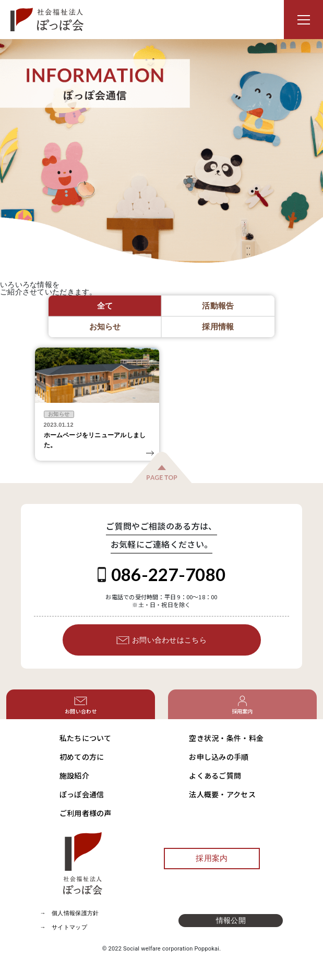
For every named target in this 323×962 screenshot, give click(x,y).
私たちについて (85, 738)
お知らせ (58, 414)
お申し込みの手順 (218, 756)
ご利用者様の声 (85, 813)
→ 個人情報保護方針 (69, 913)
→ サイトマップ (63, 927)
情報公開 (231, 920)
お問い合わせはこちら (161, 640)
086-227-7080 (161, 574)
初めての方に (81, 756)
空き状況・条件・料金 (226, 738)
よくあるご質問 (215, 775)
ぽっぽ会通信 (81, 794)
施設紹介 (74, 775)
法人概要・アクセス (222, 794)
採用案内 (212, 858)
